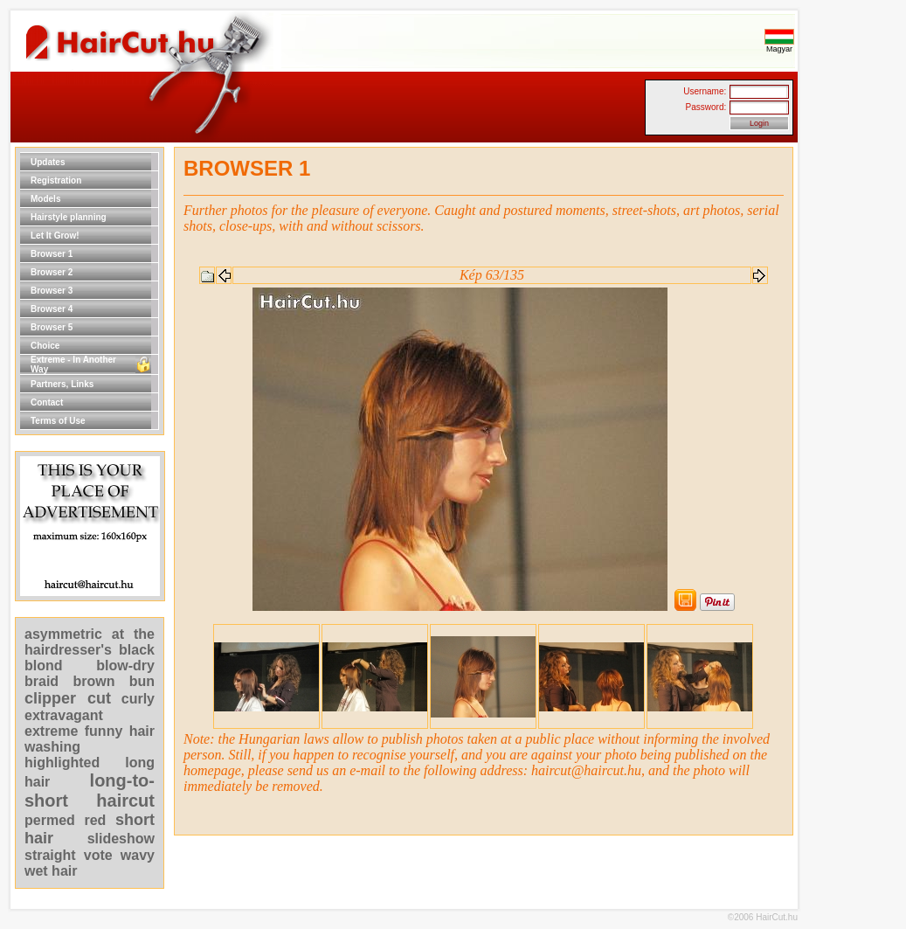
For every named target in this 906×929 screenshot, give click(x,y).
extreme (51, 731)
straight (50, 855)
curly (138, 698)
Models (45, 199)
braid (41, 681)
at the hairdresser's (89, 642)
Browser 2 (52, 272)
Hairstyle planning (69, 217)
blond (43, 665)
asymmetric (68, 634)
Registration (56, 180)
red (95, 820)
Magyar (779, 45)
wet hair (50, 870)
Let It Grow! (55, 235)
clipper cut (67, 698)
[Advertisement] (853, 409)
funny (104, 731)
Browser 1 (52, 254)
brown (93, 681)
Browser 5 (52, 327)
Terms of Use (58, 421)
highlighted (62, 762)
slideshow (121, 838)
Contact (47, 402)
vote (98, 855)
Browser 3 (52, 290)
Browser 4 (52, 309)
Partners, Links (62, 384)
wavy (138, 855)
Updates (48, 162)
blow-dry (125, 665)
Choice (45, 345)
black (137, 649)
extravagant (63, 715)
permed (49, 820)
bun (142, 681)
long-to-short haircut (89, 790)
